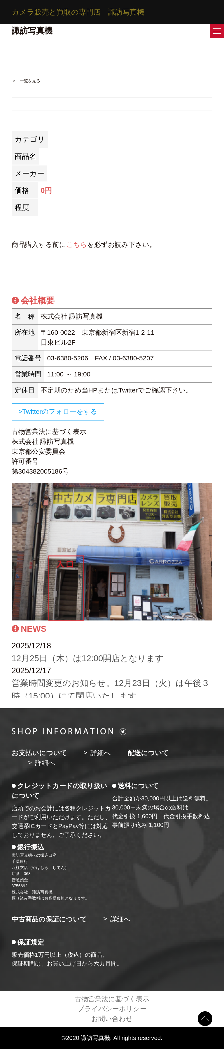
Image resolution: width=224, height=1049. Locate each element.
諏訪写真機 (32, 31)
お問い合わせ (112, 1018)
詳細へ (100, 753)
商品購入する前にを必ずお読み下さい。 (84, 244)
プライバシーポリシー (112, 1009)
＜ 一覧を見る (26, 80)
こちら (76, 244)
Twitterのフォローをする (59, 411)
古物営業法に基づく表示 (112, 999)
